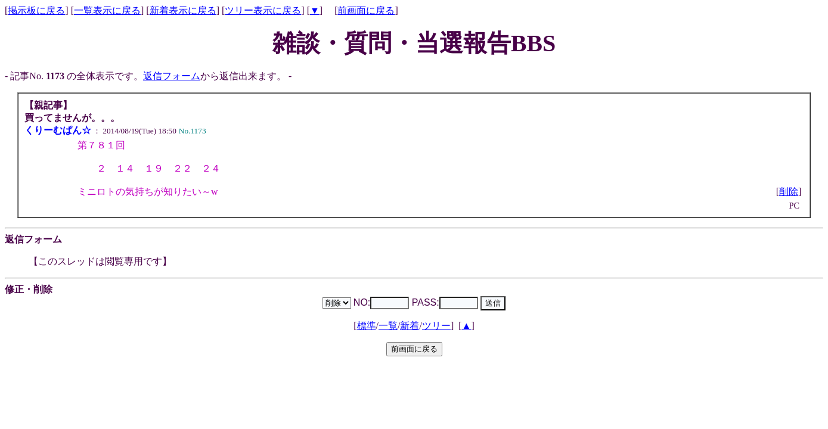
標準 (366, 326)
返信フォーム (171, 76)
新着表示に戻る (183, 10)
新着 (409, 326)
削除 (788, 191)
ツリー (436, 326)
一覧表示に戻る (107, 10)
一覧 (388, 326)
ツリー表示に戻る (263, 10)
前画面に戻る (366, 10)
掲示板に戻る (36, 10)
